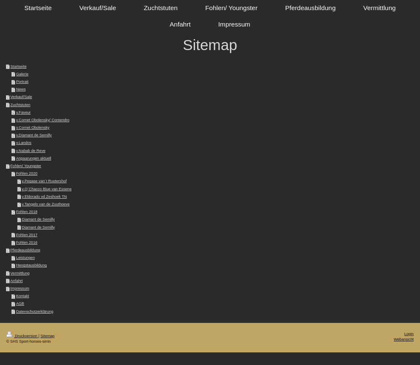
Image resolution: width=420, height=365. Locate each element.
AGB (20, 303)
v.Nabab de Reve (30, 151)
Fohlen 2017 (26, 235)
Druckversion (22, 336)
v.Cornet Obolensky (32, 127)
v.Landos (23, 143)
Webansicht (404, 339)
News (21, 89)
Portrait (22, 82)
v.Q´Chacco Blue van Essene (47, 189)
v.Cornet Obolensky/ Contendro (43, 120)
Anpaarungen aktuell (33, 158)
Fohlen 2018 (26, 212)
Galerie (22, 74)
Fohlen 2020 (26, 173)
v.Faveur (23, 112)
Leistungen (25, 258)
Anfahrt (17, 281)
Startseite (19, 66)
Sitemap (47, 336)
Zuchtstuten (21, 105)
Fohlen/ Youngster (26, 166)
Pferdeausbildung (25, 250)
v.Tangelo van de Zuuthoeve (46, 204)
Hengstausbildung (31, 265)
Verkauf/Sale (21, 97)
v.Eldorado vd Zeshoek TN (44, 196)
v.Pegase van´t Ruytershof (44, 181)
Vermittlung (20, 273)
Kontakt (22, 296)
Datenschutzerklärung (34, 311)
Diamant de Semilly (38, 219)
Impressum (20, 288)
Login (409, 334)
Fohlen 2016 (26, 242)
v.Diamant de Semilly (34, 135)
